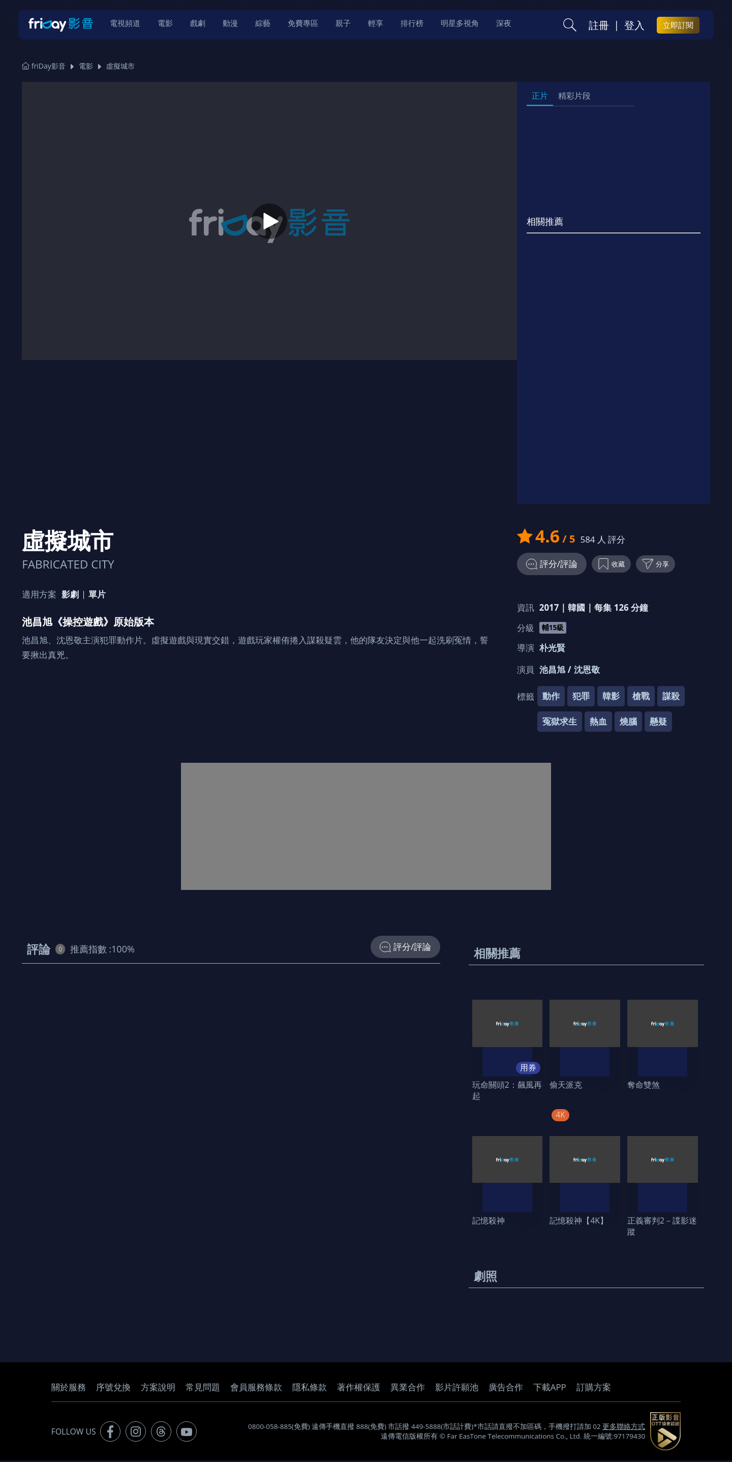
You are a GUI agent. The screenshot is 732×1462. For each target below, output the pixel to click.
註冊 (599, 26)
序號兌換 (113, 1388)
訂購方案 (593, 1388)
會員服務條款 (256, 1388)
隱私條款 (309, 1388)
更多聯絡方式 (623, 1428)
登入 (634, 26)
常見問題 (203, 1388)
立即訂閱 (678, 26)
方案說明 (158, 1388)
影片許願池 (456, 1388)
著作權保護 (358, 1388)
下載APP (549, 1388)
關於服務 (68, 1388)
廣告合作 (506, 1388)
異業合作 (407, 1388)
